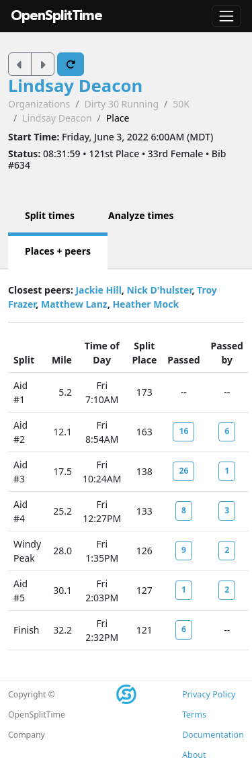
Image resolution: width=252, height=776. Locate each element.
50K (181, 103)
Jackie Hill (98, 290)
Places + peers (58, 251)
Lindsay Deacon (75, 85)
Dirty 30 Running (121, 103)
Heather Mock (145, 304)
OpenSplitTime (56, 16)
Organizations (39, 103)
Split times (50, 215)
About (194, 755)
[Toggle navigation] (226, 16)
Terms (194, 714)
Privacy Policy (208, 694)
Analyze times (141, 215)
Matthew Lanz (74, 304)
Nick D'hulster (159, 290)
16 (183, 431)
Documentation (213, 734)
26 (183, 470)
